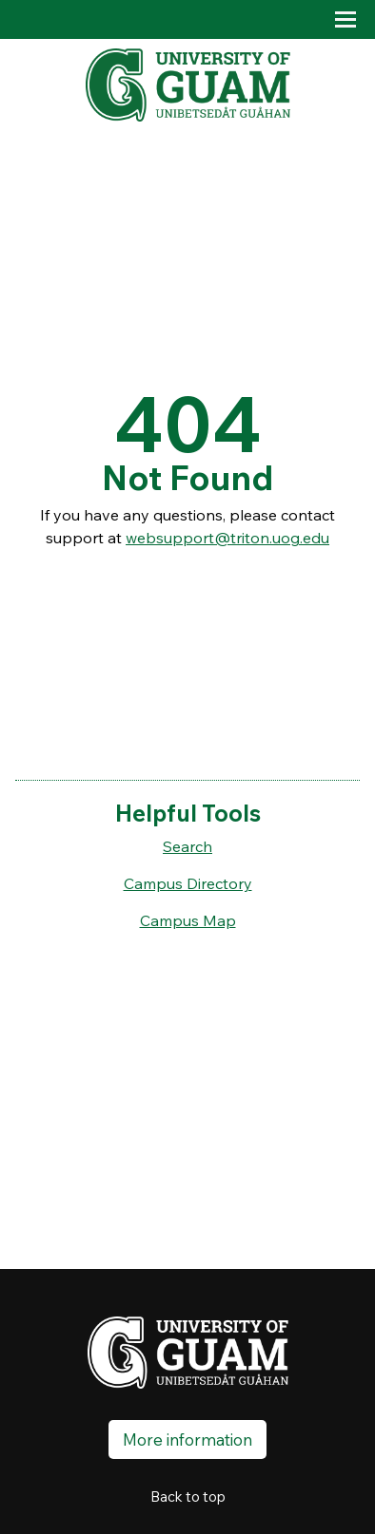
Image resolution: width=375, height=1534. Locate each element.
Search (187, 846)
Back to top (188, 1496)
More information (187, 1439)
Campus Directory (188, 883)
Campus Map (188, 920)
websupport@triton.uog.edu (227, 537)
